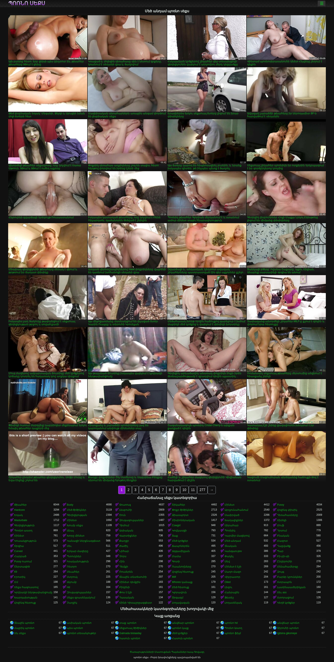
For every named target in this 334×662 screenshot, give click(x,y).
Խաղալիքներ (234, 520)
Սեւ (69, 546)
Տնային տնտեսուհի (133, 576)
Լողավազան (181, 602)
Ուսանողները (181, 566)
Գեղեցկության (77, 515)
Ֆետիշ (229, 597)
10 (184, 490)
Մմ (16, 582)
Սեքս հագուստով (26, 587)
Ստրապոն (284, 582)
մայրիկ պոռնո (24, 628)
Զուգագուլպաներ (131, 520)
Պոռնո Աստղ (233, 628)
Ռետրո (72, 566)
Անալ (70, 530)
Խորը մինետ (75, 535)
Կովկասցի (179, 530)
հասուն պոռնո (129, 638)
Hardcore (19, 509)
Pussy (280, 504)
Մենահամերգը (287, 566)
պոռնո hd (231, 622)
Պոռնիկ (230, 530)
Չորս (122, 556)
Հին (122, 561)
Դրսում (282, 530)
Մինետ (229, 504)
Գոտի (176, 561)
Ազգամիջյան (181, 551)
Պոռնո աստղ (23, 530)
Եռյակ (18, 515)
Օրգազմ (177, 597)
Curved (18, 551)
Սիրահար (232, 525)
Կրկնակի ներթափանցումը (33, 592)
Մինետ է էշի (233, 566)
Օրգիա (19, 546)
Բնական (283, 535)
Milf (174, 576)
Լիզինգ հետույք (183, 571)
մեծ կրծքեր (180, 633)
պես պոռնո (75, 628)
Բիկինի (124, 587)
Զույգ (280, 571)
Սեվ (227, 561)
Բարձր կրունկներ (289, 576)
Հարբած (20, 556)
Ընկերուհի (284, 561)
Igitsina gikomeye (287, 633)
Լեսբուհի (125, 509)
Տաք (175, 535)
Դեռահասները (287, 515)
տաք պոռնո (127, 622)
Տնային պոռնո (24, 622)
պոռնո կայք (180, 628)
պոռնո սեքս (26, 3)
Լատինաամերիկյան (291, 587)
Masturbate (20, 520)
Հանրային (232, 592)
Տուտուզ (125, 504)
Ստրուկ (72, 576)
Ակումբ (72, 582)
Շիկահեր (178, 504)
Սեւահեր (73, 571)
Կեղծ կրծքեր (286, 602)
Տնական (231, 546)
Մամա (176, 556)
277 (202, 490)
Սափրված (232, 515)
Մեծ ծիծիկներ (76, 509)
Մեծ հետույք (180, 587)
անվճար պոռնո (183, 622)
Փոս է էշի (125, 592)
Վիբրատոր (232, 576)
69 (15, 571)
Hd (68, 587)
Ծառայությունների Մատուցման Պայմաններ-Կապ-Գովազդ (167, 652)
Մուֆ (280, 525)
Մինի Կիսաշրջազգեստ (135, 602)
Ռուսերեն (126, 571)
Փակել (229, 556)
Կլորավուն (179, 592)
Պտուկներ (74, 556)
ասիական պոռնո (79, 622)
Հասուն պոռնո (182, 638)
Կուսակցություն (25, 540)
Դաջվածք (284, 546)
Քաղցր (124, 540)
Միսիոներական (183, 520)
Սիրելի (282, 520)
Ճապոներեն (180, 546)
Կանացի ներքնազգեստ (83, 540)
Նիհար (124, 551)
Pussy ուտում (23, 561)
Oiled (228, 582)
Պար (280, 551)
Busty (70, 504)
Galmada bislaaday (130, 633)
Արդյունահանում (236, 509)
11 (193, 490)
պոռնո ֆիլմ (233, 633)
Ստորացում (285, 597)
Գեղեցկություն (24, 525)
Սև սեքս (20, 633)
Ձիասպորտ (180, 515)
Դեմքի (123, 566)
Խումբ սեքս (75, 525)
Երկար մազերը (77, 551)
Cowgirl (176, 525)
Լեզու (228, 587)
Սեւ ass (282, 592)
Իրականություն (78, 561)
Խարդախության (25, 597)
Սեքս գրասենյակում (81, 597)
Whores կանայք (182, 582)
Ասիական (126, 530)
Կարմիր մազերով (237, 535)
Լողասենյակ (233, 602)
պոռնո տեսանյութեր (81, 633)
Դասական (126, 597)
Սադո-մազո (233, 571)
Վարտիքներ (128, 535)
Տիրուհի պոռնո (288, 628)
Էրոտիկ (19, 576)
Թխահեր (20, 504)
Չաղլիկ (72, 602)
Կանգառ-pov (233, 551)
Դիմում (124, 525)
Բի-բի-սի (283, 556)
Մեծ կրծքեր (180, 540)
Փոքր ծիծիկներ (182, 509)
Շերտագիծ (22, 566)
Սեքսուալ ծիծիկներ (132, 628)
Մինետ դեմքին (129, 582)
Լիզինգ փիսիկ (287, 509)
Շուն (122, 515)
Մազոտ (282, 540)
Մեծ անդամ (233, 540)
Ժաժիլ (123, 546)
